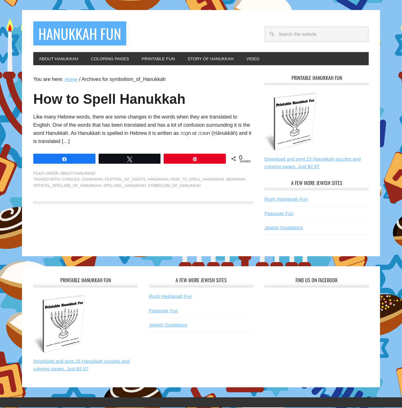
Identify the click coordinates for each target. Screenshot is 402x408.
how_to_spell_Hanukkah (197, 180)
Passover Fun (279, 214)
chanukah (92, 180)
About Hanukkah (77, 174)
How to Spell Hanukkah (116, 99)
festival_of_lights (125, 180)
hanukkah (158, 180)
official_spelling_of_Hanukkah (67, 186)
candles (70, 180)
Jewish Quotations (283, 228)
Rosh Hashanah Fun (286, 199)
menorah (235, 180)
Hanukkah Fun (82, 34)
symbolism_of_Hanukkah (174, 186)
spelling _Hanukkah (124, 186)
